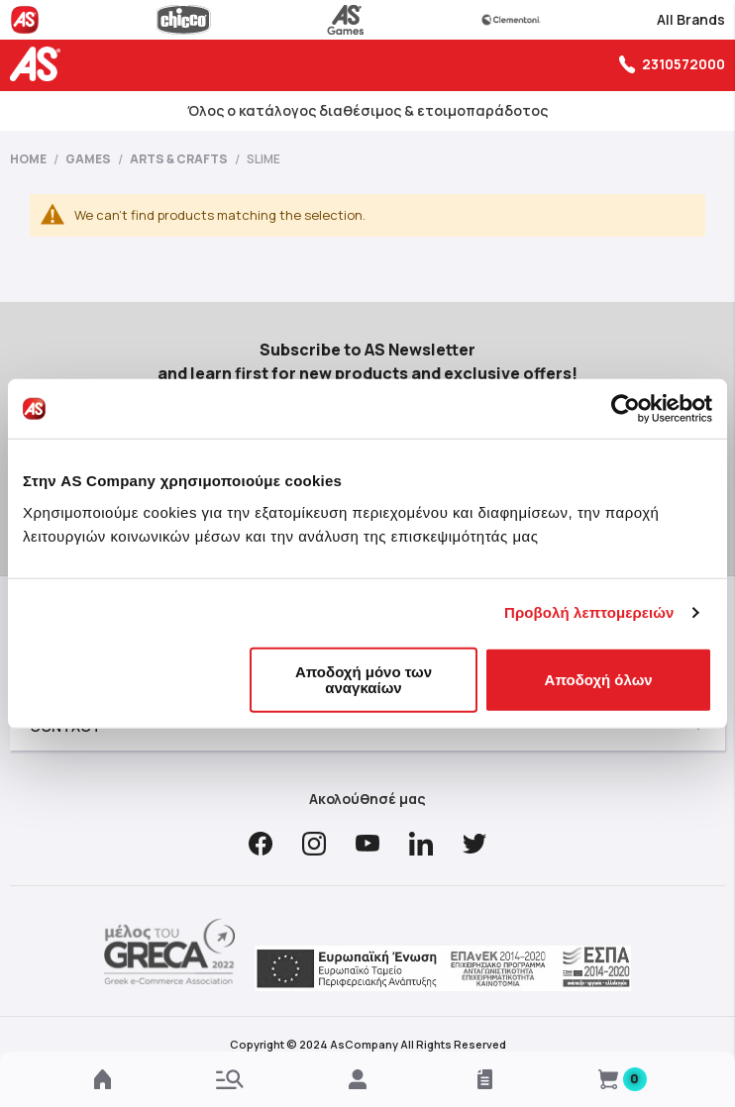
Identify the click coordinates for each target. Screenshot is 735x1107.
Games (89, 159)
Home (29, 159)
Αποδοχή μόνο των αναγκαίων (363, 678)
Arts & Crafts (180, 159)
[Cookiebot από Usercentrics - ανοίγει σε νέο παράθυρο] (625, 409)
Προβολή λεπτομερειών (589, 612)
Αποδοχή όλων (599, 678)
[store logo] (39, 64)
